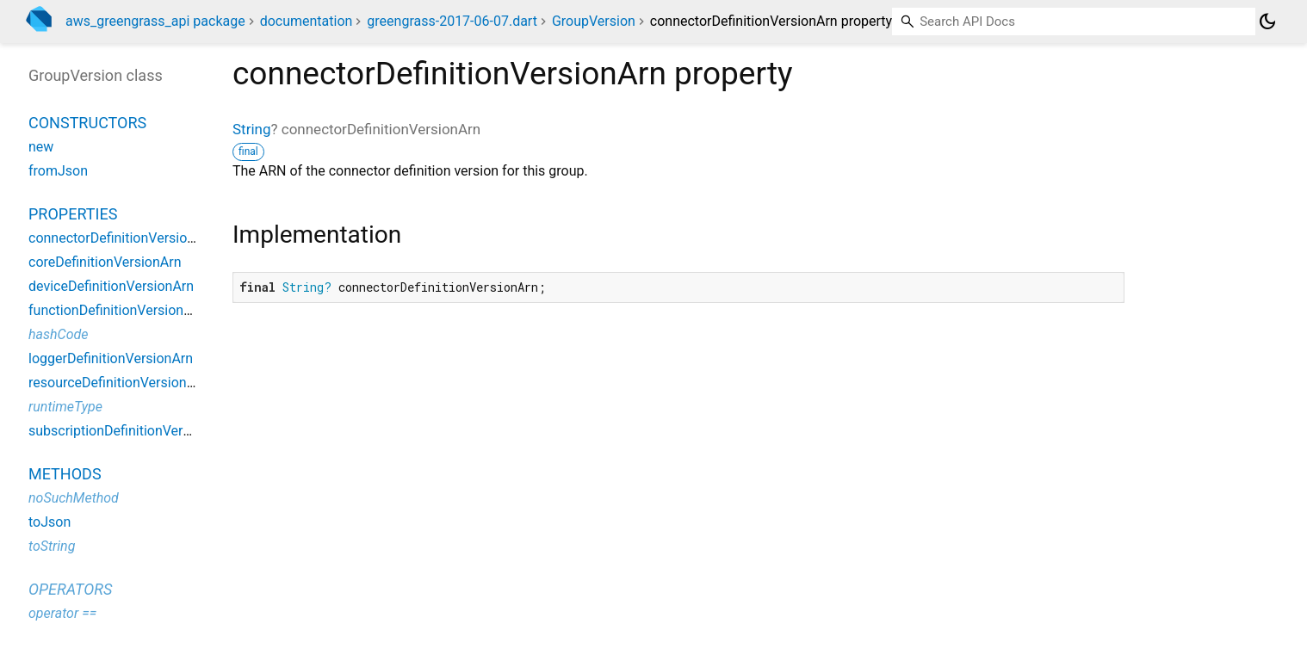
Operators (70, 589)
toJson (49, 522)
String (251, 129)
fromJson (58, 171)
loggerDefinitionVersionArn (110, 358)
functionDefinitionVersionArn (116, 310)
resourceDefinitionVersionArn (118, 382)
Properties (72, 214)
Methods (65, 474)
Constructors (87, 123)
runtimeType (65, 406)
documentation (306, 21)
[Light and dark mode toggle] (1267, 21)
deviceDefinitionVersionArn (111, 286)
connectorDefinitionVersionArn (122, 238)
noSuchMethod (73, 498)
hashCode (58, 334)
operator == (62, 613)
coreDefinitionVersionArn (104, 262)
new (40, 147)
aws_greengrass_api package (155, 21)
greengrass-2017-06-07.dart (452, 21)
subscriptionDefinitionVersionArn (129, 431)
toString (51, 546)
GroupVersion (593, 21)
